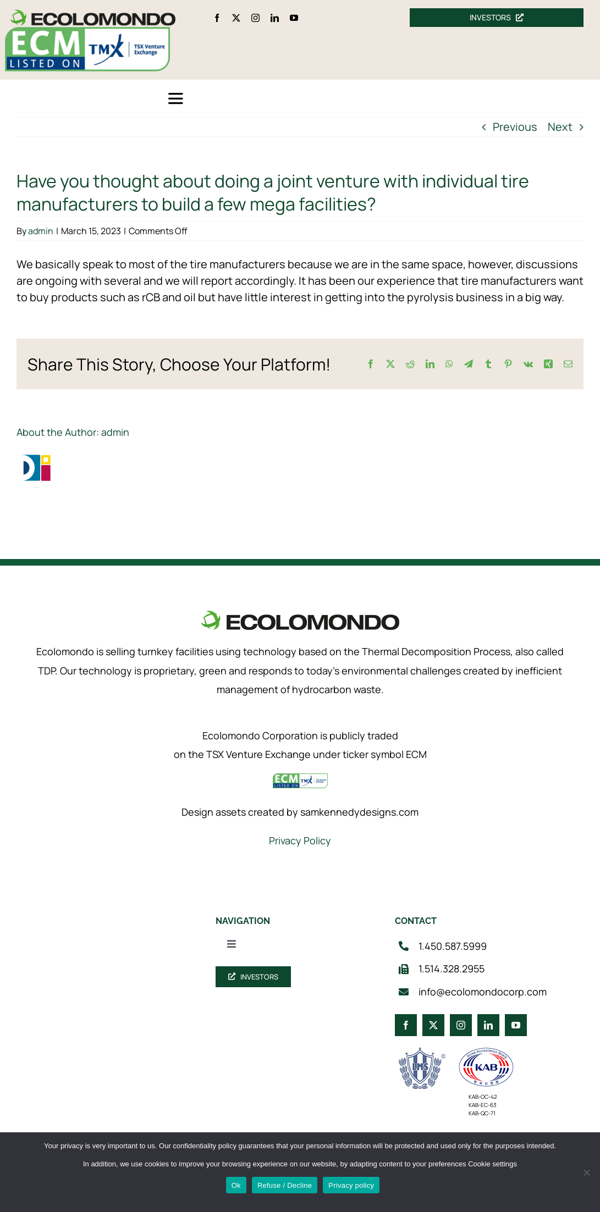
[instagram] (255, 18)
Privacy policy (351, 1185)
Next (560, 126)
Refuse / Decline (284, 1185)
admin (40, 231)
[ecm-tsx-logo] (87, 32)
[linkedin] (275, 18)
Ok (236, 1185)
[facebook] (217, 18)
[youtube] (294, 18)
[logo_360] (92, 14)
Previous (515, 126)
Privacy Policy (300, 840)
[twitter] (236, 18)
